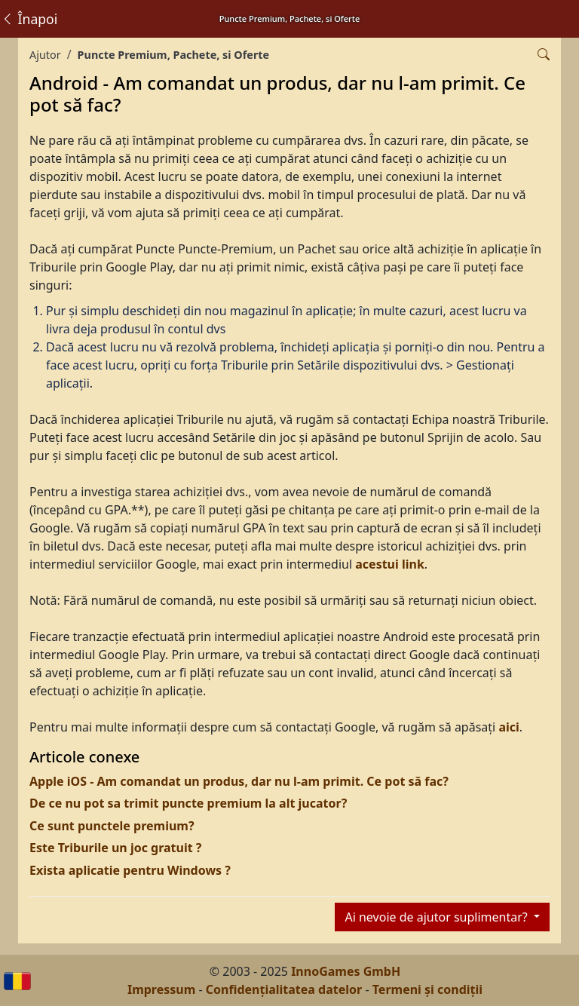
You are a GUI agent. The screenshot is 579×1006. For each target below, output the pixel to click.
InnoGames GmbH (345, 971)
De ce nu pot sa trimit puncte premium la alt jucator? (188, 803)
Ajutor (45, 55)
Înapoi (29, 19)
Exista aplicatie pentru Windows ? (130, 870)
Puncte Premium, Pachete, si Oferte (174, 55)
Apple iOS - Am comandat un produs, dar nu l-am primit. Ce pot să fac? (239, 781)
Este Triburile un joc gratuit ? (115, 847)
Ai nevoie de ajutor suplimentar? (437, 917)
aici (508, 727)
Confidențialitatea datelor (284, 989)
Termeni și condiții (427, 989)
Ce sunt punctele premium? (112, 825)
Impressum (161, 989)
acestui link (389, 564)
